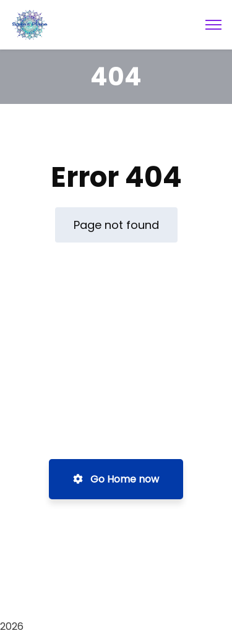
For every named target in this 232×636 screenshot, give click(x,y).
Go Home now (116, 479)
